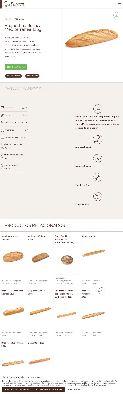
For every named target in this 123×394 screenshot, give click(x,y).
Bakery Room (19, 362)
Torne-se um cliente (22, 369)
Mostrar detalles (73, 389)
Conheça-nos (19, 358)
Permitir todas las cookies (17, 389)
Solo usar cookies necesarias (48, 389)
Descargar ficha (14, 67)
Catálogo (49, 358)
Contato (17, 366)
